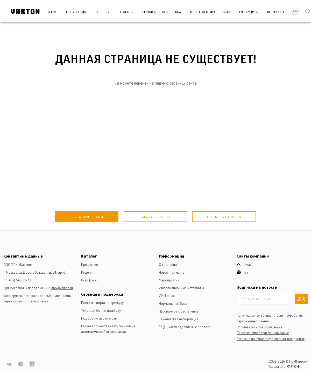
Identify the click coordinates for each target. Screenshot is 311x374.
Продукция (76, 12)
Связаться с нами (86, 217)
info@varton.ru (62, 288)
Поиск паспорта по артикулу (102, 303)
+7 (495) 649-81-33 (17, 280)
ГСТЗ (247, 273)
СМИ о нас (167, 296)
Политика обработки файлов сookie (263, 333)
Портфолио (89, 280)
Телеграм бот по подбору (101, 310)
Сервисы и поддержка (161, 12)
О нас (52, 12)
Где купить (248, 12)
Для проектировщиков (210, 12)
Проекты (126, 12)
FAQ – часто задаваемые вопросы (185, 327)
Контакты (275, 12)
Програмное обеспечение (179, 311)
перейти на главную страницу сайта (165, 83)
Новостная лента (172, 272)
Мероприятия (169, 280)
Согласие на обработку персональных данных (271, 339)
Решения (102, 12)
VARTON (293, 366)
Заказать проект (155, 217)
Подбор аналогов (224, 217)
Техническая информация (178, 319)
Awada (248, 264)
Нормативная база (173, 303)
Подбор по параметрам (99, 318)
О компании (168, 264)
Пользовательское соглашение (259, 327)
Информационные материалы (181, 288)
